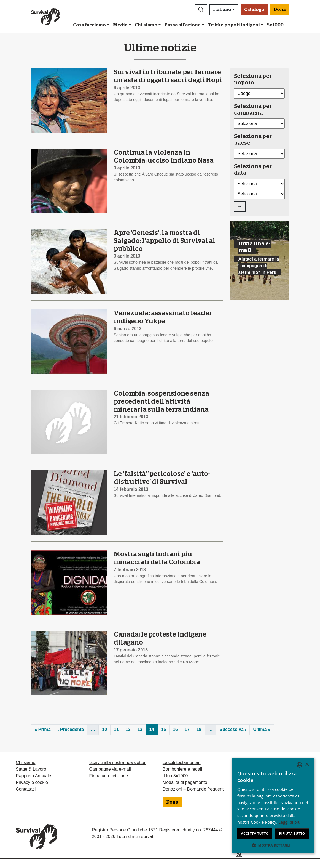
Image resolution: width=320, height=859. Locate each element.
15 (163, 729)
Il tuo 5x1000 (175, 775)
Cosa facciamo (89, 25)
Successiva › (233, 729)
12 (128, 729)
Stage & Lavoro (31, 769)
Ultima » (261, 729)
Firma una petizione (108, 775)
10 (104, 729)
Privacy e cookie (32, 782)
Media (120, 25)
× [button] (307, 765)
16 (175, 729)
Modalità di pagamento (185, 782)
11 (116, 729)
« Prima (43, 729)
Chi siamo (146, 25)
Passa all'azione (183, 25)
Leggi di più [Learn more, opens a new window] (289, 822)
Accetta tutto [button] (254, 833)
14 (151, 729)
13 (140, 729)
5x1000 (275, 25)
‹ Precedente (70, 729)
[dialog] (273, 805)
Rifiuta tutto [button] (292, 833)
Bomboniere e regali (182, 769)
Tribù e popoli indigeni (234, 25)
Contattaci (26, 789)
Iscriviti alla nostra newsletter (117, 762)
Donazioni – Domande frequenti (194, 789)
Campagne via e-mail (110, 769)
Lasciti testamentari (182, 762)
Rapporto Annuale (33, 775)
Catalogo (254, 9)
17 (187, 729)
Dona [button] (280, 9)
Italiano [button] (222, 9)
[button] (201, 9)
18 (199, 729)
